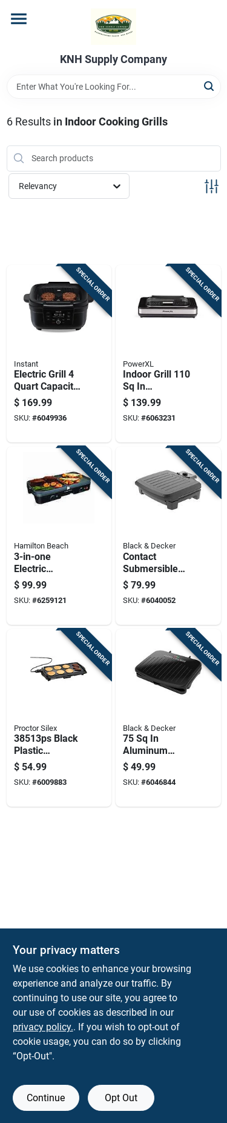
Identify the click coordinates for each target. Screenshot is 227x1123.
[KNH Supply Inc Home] (113, 26)
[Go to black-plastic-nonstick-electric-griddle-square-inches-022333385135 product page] (59, 718)
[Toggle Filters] (212, 186)
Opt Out (121, 1098)
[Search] (210, 86)
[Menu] (19, 19)
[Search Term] (114, 87)
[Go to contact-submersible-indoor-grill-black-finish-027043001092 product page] (168, 536)
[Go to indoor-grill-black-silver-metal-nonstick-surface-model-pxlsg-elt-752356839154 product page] (168, 354)
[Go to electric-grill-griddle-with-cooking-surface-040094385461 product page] (59, 536)
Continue (46, 1098)
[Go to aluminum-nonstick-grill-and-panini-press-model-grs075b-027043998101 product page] (168, 718)
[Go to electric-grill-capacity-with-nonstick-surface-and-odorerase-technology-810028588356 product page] (59, 354)
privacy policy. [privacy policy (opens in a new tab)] (43, 1027)
